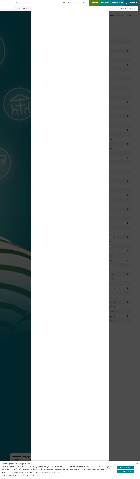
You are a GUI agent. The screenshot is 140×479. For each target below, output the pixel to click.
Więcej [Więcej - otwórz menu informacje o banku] (84, 3)
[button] (137, 463)
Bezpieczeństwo (73, 3)
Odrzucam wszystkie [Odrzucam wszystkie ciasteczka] (125, 471)
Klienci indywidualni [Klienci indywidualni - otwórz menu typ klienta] (22, 3)
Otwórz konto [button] (117, 3)
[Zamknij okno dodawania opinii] (105, 8)
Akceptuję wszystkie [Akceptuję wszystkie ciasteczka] (125, 467)
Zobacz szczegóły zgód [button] (10, 475)
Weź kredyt (105, 3)
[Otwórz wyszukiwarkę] (64, 3)
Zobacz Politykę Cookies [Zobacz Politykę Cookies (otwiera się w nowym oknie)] (27, 475)
